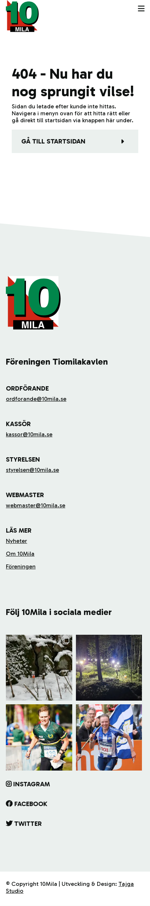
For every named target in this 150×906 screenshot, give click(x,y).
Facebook (30, 804)
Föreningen (21, 566)
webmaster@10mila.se (35, 505)
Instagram (31, 784)
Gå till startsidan (53, 141)
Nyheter (16, 540)
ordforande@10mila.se (36, 398)
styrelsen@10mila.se (32, 469)
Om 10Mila (20, 553)
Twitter (28, 824)
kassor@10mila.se (29, 434)
